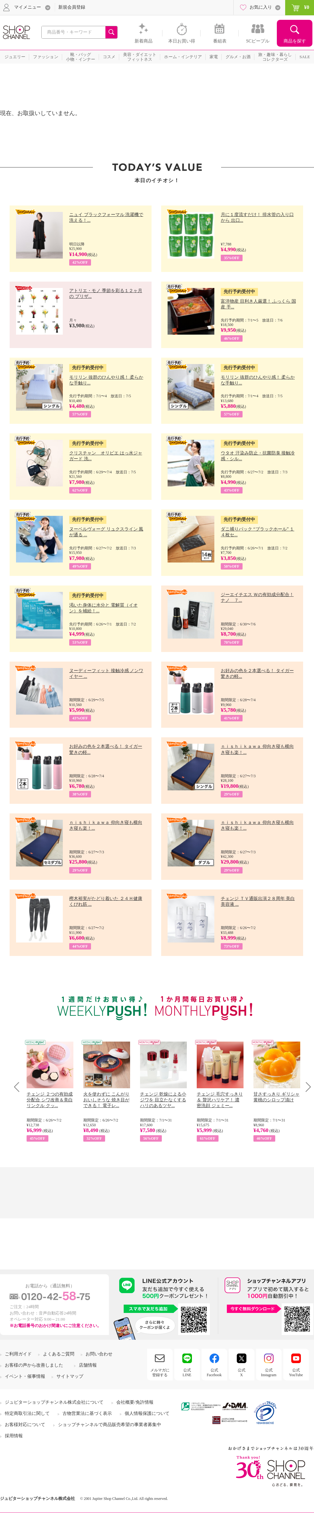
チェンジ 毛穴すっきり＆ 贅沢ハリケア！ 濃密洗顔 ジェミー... (220, 1100)
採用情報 (14, 1435)
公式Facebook (214, 1372)
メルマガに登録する (159, 1372)
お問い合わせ (99, 1354)
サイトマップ (69, 1376)
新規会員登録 (71, 7)
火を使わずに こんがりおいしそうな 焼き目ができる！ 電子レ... (106, 1100)
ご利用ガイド (18, 1354)
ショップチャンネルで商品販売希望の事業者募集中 (109, 1424)
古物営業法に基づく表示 (87, 1413)
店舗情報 (88, 1365)
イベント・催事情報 (25, 1376)
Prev (19, 1087)
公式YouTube (296, 1372)
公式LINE (187, 1372)
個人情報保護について (147, 1413)
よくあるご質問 (58, 1354)
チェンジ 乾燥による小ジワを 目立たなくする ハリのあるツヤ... (163, 1100)
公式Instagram (269, 1372)
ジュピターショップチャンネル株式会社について (54, 1402)
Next (306, 1087)
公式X (241, 1372)
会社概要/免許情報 (134, 1402)
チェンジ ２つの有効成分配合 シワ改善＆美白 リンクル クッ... (50, 1100)
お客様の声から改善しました (34, 1365)
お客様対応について (25, 1424)
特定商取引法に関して (27, 1413)
